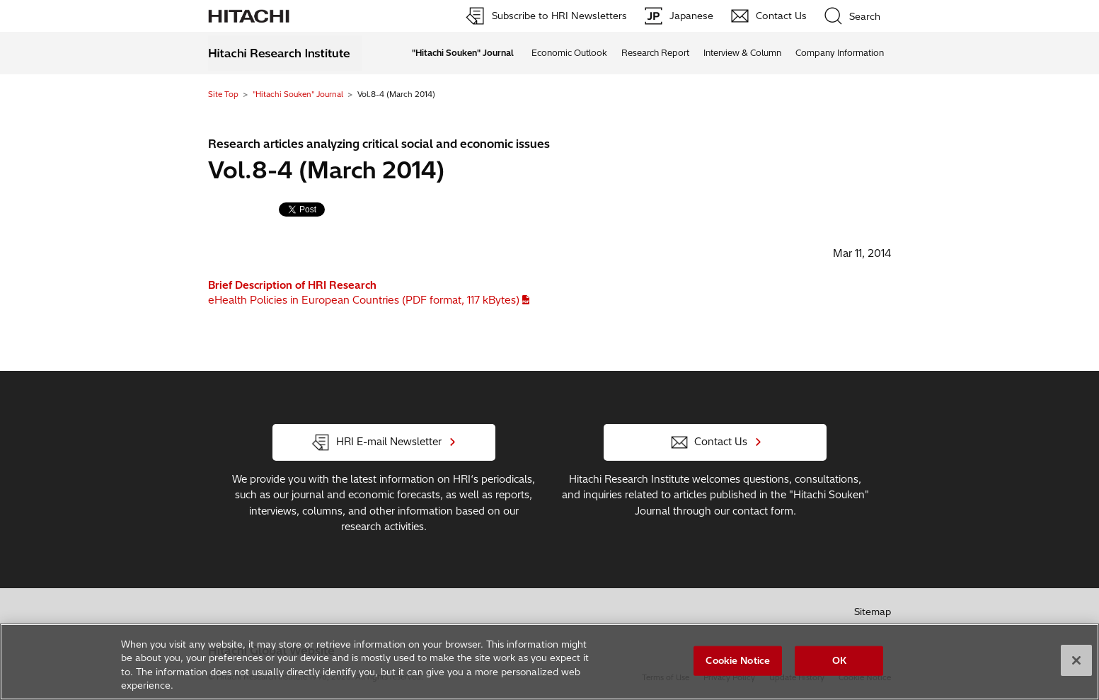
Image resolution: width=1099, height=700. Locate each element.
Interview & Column (742, 52)
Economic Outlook (569, 52)
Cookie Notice (738, 661)
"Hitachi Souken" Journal (298, 94)
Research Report (655, 52)
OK (839, 661)
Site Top (223, 94)
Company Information (839, 52)
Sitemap (872, 611)
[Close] (1076, 661)
